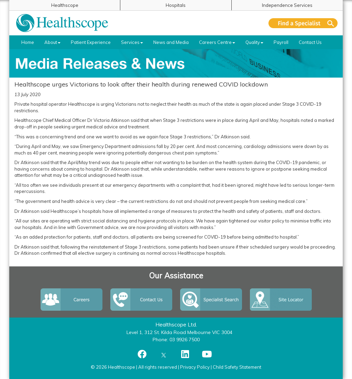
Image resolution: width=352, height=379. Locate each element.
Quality (254, 42)
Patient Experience (91, 42)
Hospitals (176, 5)
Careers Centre (217, 42)
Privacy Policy (195, 367)
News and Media (171, 42)
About (52, 42)
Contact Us (310, 42)
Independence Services (287, 5)
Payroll (281, 42)
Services (132, 42)
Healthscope (64, 5)
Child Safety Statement (237, 367)
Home (27, 42)
